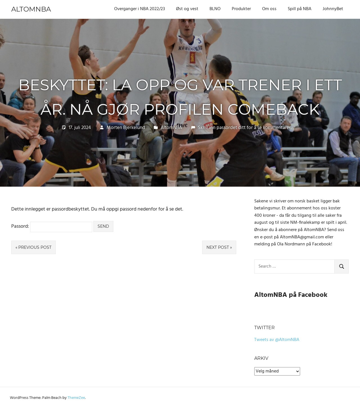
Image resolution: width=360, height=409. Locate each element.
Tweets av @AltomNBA (276, 340)
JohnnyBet (333, 9)
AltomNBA (31, 9)
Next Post (217, 247)
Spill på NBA (299, 9)
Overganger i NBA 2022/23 (139, 9)
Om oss (269, 9)
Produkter (241, 9)
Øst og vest (187, 9)
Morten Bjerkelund (126, 128)
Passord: (51, 226)
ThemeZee (76, 398)
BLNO (215, 9)
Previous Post (34, 247)
